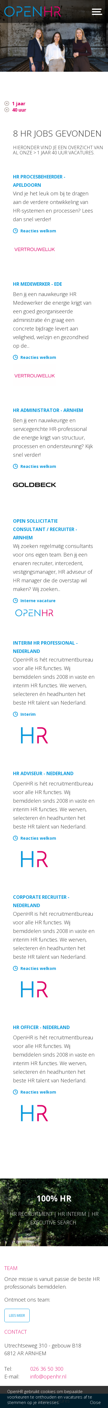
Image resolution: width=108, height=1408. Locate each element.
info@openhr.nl (48, 1376)
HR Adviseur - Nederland (43, 773)
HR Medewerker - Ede (37, 284)
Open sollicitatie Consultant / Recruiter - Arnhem (45, 529)
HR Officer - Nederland (41, 1027)
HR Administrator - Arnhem (48, 410)
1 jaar (18, 103)
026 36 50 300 (46, 1368)
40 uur (19, 110)
